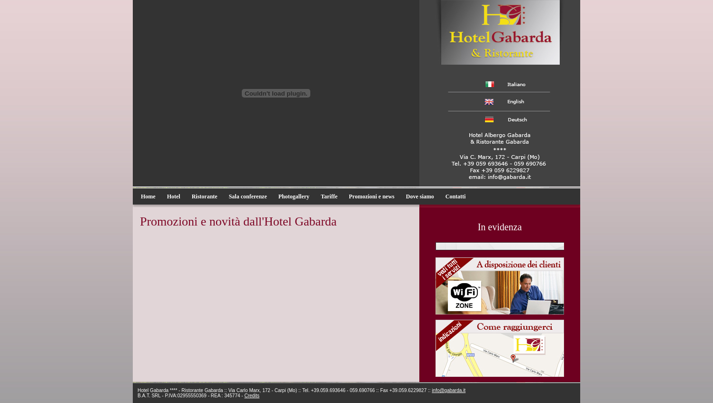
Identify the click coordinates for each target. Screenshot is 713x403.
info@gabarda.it (448, 390)
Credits (251, 395)
